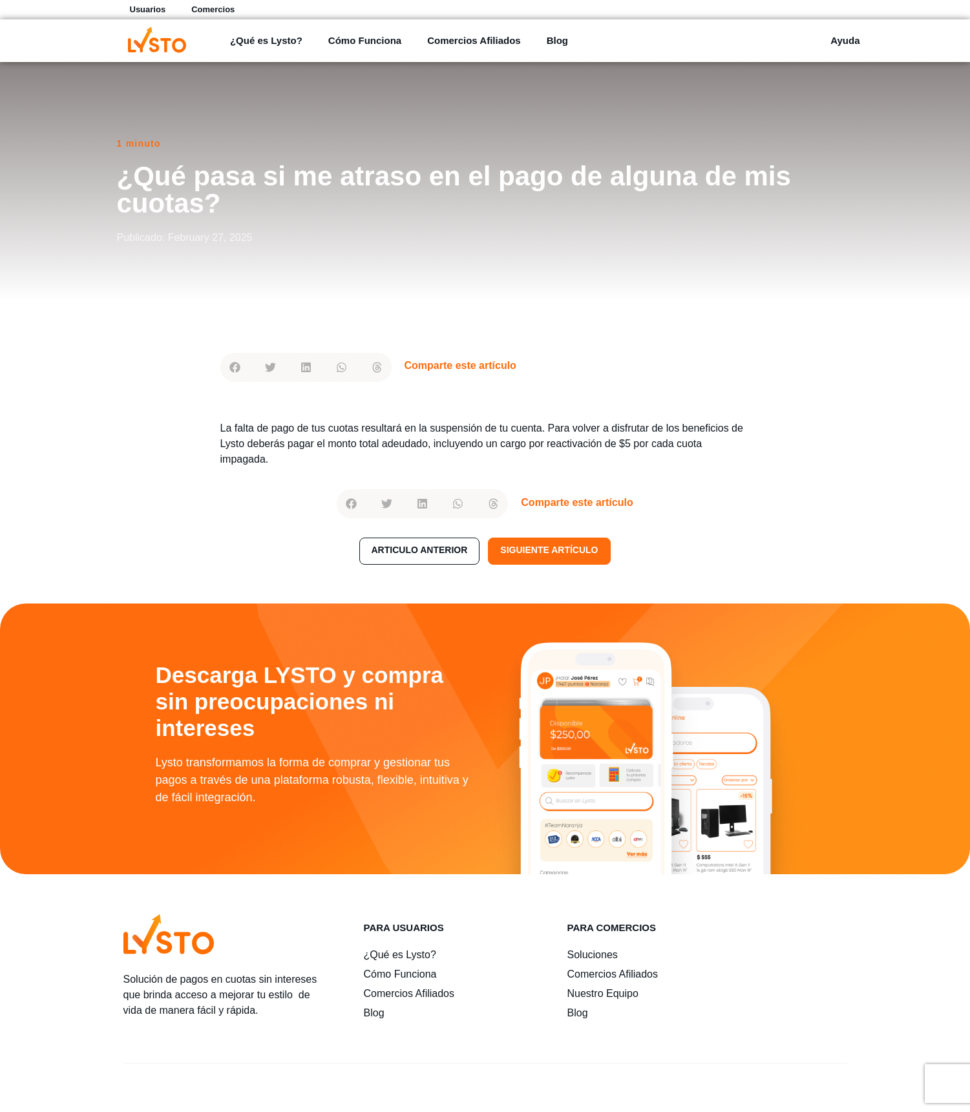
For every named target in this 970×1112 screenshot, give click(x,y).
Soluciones (592, 954)
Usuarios (148, 9)
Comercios (213, 9)
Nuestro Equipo (602, 993)
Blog (557, 40)
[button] (234, 367)
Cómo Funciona (364, 40)
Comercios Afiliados (473, 40)
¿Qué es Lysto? (266, 40)
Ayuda (844, 40)
